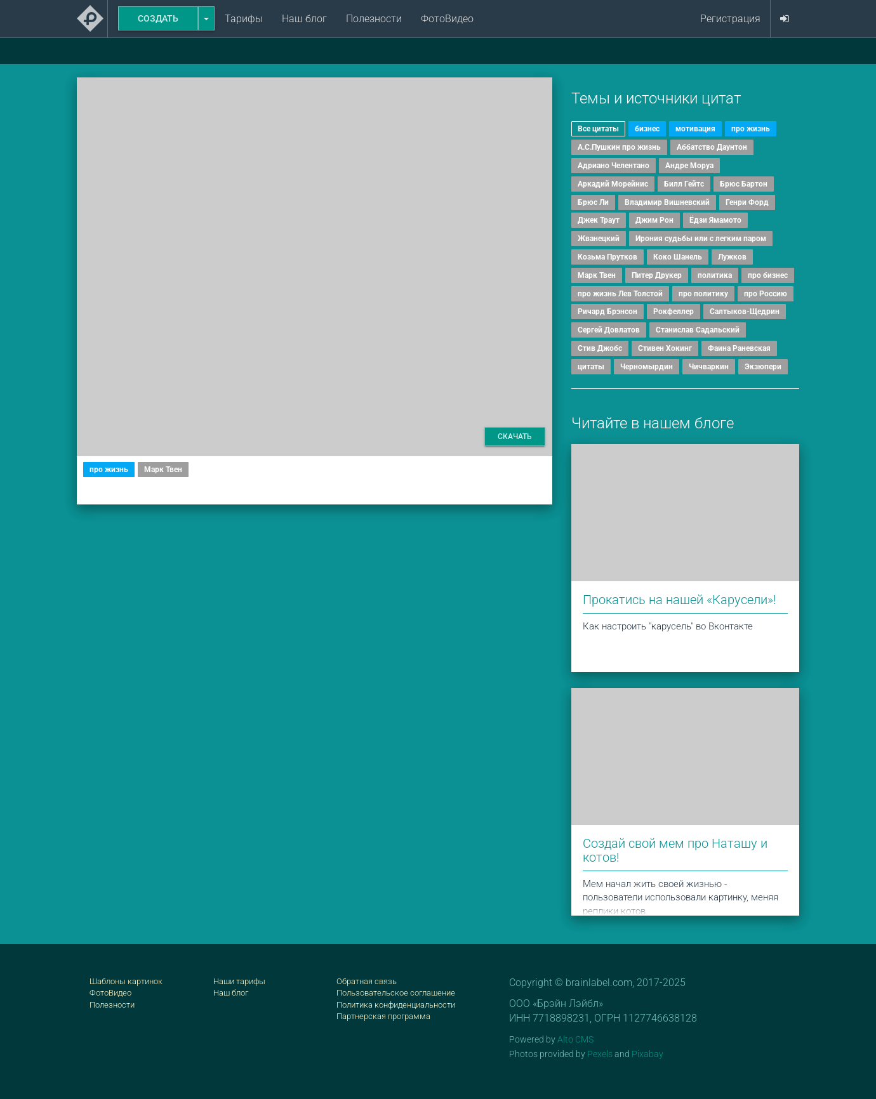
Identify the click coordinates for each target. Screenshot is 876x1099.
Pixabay (647, 1054)
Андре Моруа (689, 165)
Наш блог (304, 19)
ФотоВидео (447, 19)
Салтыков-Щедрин (745, 311)
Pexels (600, 1054)
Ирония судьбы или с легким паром (700, 238)
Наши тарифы (239, 981)
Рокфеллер (673, 311)
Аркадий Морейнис (613, 184)
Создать (158, 18)
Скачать (515, 436)
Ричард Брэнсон (607, 311)
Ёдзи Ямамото (715, 220)
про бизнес (768, 275)
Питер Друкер (657, 275)
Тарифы (244, 19)
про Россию (765, 293)
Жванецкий (599, 238)
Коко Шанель (677, 257)
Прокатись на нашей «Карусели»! (679, 599)
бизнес (647, 128)
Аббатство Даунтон (712, 147)
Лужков (732, 257)
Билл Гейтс (684, 184)
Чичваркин (709, 366)
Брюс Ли (593, 202)
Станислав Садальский (698, 330)
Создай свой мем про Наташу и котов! (675, 850)
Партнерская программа (383, 1016)
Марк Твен (163, 469)
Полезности (374, 19)
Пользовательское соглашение (395, 992)
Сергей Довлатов (609, 330)
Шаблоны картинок (126, 981)
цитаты (591, 366)
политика (715, 275)
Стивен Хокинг (665, 348)
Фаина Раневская (739, 348)
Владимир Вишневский (667, 202)
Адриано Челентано (613, 165)
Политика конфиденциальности (395, 1005)
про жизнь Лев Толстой (620, 293)
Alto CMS (575, 1039)
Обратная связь (366, 981)
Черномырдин (646, 366)
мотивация (695, 128)
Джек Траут (599, 220)
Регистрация (730, 19)
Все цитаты (598, 128)
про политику (703, 293)
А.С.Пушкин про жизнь (619, 147)
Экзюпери (763, 366)
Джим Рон (654, 220)
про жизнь (109, 469)
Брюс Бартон (743, 184)
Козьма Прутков (607, 257)
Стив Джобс (600, 348)
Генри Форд (747, 202)
